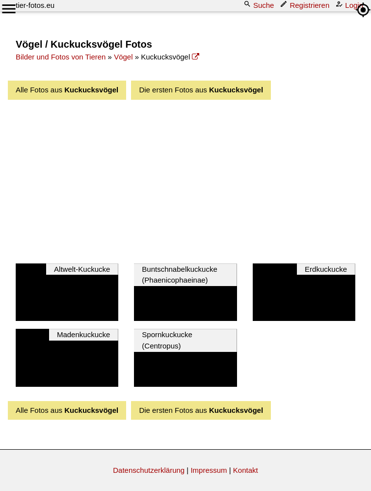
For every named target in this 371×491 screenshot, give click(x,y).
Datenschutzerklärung (149, 470)
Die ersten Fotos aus (201, 90)
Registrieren (305, 4)
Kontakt (245, 470)
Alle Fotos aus (67, 90)
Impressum (208, 470)
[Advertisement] (193, 179)
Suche (259, 4)
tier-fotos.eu (35, 5)
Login (350, 4)
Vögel (123, 57)
